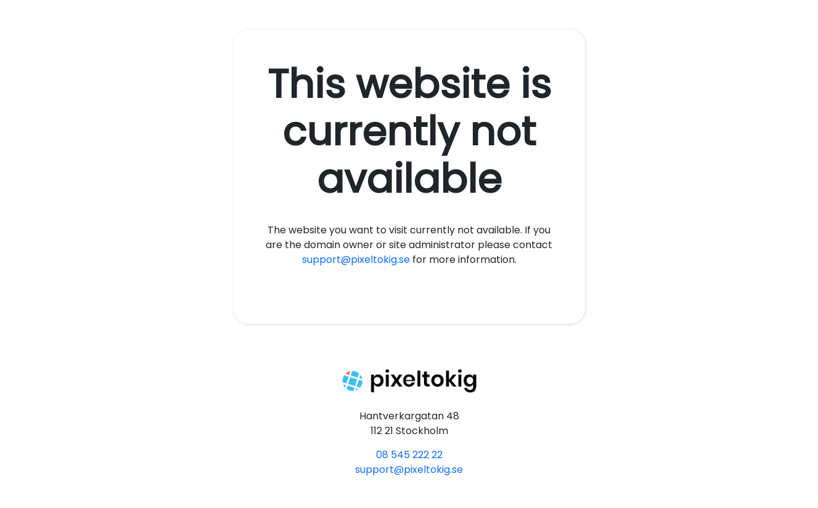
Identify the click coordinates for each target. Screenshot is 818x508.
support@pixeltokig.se (356, 259)
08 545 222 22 (409, 455)
